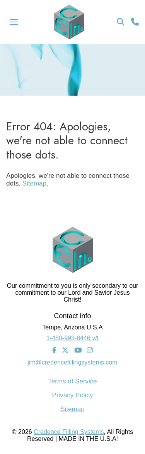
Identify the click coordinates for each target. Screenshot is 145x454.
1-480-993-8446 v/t (72, 338)
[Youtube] (78, 351)
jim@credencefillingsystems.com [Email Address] (72, 362)
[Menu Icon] (14, 22)
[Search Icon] (121, 22)
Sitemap (34, 183)
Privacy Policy (72, 395)
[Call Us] (135, 22)
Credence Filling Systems (69, 432)
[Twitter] (65, 351)
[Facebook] (54, 351)
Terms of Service (72, 381)
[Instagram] (90, 351)
